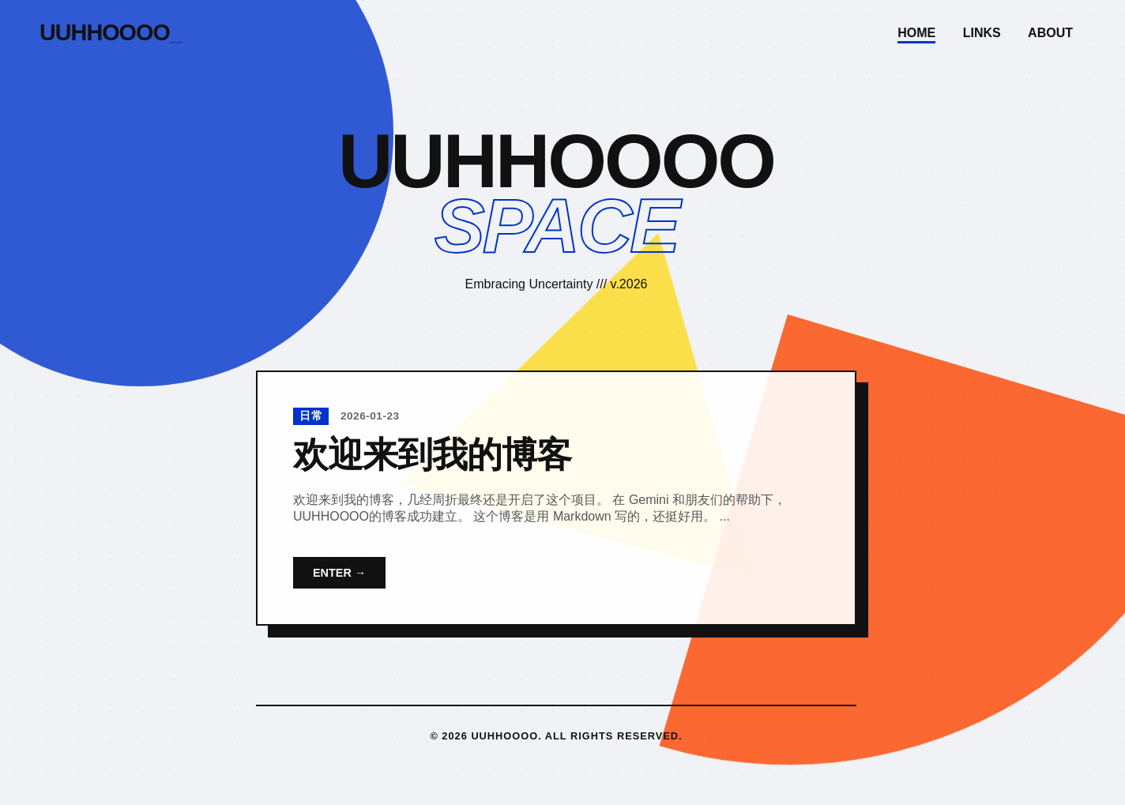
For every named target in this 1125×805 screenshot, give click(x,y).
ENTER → (339, 572)
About (1050, 32)
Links (982, 32)
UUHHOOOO (111, 32)
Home (916, 32)
